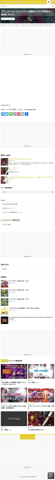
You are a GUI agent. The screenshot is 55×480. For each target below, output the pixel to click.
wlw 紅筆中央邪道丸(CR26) (36, 429)
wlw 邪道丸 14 (6, 429)
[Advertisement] (27, 41)
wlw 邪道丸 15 (33, 382)
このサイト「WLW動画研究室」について (12, 212)
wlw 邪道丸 (13, 168)
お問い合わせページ (7, 208)
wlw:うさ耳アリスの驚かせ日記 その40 (19, 299)
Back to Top (27, 437)
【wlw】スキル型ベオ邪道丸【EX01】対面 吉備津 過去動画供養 (14, 407)
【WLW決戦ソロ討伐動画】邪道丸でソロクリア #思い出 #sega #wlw (13, 383)
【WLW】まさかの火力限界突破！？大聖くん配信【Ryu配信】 (24, 308)
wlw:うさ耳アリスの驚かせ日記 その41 (19, 290)
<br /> (27, 81)
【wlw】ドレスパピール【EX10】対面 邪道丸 (41, 407)
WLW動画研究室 (32, 476)
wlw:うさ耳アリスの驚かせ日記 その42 (19, 281)
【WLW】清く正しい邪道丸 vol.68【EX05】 (20, 159)
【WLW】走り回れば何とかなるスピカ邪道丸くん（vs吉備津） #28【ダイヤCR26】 (31, 177)
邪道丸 (11, 18)
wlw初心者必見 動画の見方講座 (10, 204)
